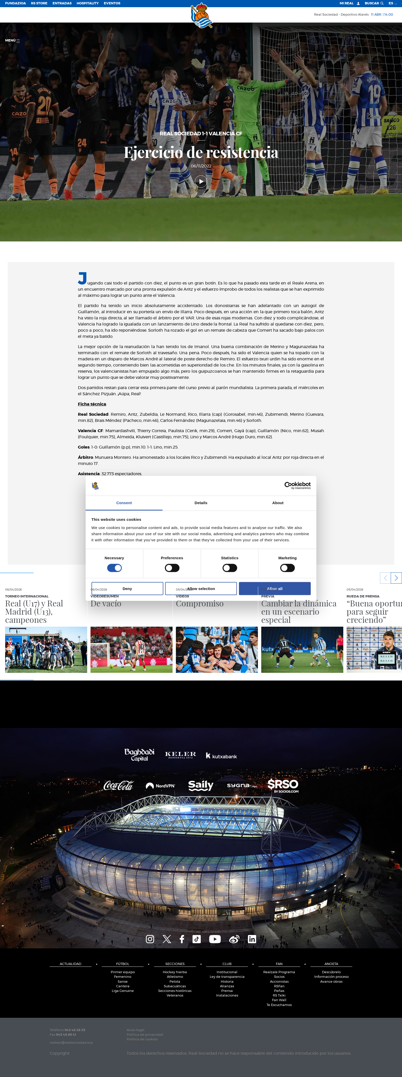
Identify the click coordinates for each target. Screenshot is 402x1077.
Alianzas (227, 986)
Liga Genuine (123, 991)
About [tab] (278, 503)
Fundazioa (15, 3)
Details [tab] (201, 503)
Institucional (227, 972)
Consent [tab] (124, 503)
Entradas (62, 3)
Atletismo (175, 977)
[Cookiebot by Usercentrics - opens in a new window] (288, 486)
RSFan (279, 986)
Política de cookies (142, 1039)
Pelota (174, 981)
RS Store (39, 3)
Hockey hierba (175, 972)
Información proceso (331, 977)
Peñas (279, 991)
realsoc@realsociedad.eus (71, 1042)
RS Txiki (279, 995)
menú (12, 41)
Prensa (227, 991)
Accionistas (279, 981)
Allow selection (201, 588)
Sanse (123, 981)
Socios (279, 977)
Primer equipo (123, 972)
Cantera (122, 986)
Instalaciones (227, 995)
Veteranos (175, 995)
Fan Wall (279, 1000)
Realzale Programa (279, 972)
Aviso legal (135, 1030)
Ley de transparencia (227, 977)
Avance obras (331, 981)
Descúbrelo (331, 972)
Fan (279, 964)
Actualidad (70, 964)
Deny (127, 588)
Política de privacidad (145, 1035)
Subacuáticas (175, 986)
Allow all (275, 588)
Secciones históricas (175, 991)
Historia (227, 981)
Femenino (122, 977)
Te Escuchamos (279, 1005)
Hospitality (88, 3)
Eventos (112, 3)
